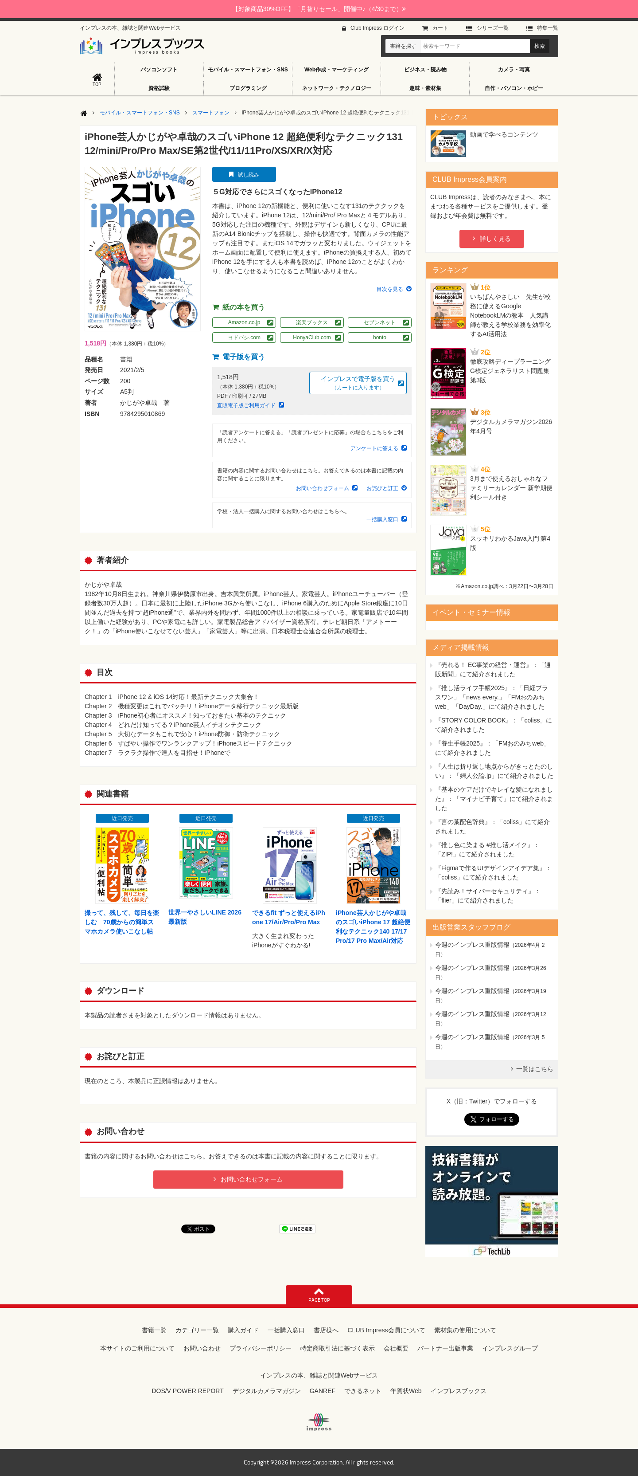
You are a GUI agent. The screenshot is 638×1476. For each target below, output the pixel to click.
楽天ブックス (312, 322)
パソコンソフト (159, 70)
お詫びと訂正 (382, 488)
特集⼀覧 (547, 28)
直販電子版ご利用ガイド (246, 405)
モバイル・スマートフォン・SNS (248, 70)
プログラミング (248, 88)
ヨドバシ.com (244, 337)
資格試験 (159, 88)
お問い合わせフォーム (322, 488)
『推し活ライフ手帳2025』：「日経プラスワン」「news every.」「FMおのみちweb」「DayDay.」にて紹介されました (491, 697)
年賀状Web (406, 1390)
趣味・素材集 (425, 88)
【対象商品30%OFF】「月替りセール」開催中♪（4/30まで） (319, 8)
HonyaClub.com (312, 337)
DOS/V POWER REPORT (187, 1390)
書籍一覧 (154, 1330)
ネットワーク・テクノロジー (336, 88)
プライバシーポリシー (261, 1348)
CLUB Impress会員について (386, 1330)
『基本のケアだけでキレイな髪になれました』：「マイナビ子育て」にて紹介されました (494, 799)
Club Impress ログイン (377, 28)
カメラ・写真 (514, 70)
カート (440, 28)
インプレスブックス (458, 1390)
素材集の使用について (465, 1330)
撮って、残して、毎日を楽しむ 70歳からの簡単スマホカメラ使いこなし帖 (122, 922)
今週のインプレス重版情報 (472, 944)
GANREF (322, 1390)
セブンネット (380, 322)
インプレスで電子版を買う (358, 383)
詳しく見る (495, 238)
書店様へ (326, 1330)
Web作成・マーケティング (336, 70)
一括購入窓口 (382, 519)
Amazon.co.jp (244, 322)
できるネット (362, 1390)
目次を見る (390, 289)
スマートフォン (211, 113)
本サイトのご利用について (137, 1348)
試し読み (248, 175)
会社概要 (396, 1348)
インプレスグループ (510, 1348)
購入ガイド (243, 1330)
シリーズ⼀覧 (493, 28)
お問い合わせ (202, 1348)
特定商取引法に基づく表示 (337, 1348)
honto (379, 337)
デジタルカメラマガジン (267, 1390)
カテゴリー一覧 (197, 1330)
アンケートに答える (374, 448)
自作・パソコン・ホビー (514, 88)
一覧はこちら (534, 1068)
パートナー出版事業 (445, 1348)
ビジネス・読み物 (425, 70)
